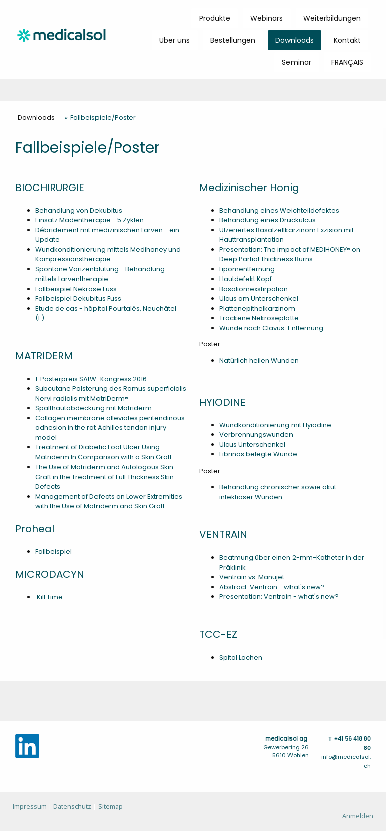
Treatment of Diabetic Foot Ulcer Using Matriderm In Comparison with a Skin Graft (103, 452)
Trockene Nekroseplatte (259, 318)
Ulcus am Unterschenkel (258, 298)
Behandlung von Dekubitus (78, 210)
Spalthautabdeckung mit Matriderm (93, 408)
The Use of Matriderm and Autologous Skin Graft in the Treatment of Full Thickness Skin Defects (104, 476)
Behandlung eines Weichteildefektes (279, 210)
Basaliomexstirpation (253, 289)
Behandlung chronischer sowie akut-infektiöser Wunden (279, 492)
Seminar (296, 62)
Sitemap (110, 806)
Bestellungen (232, 40)
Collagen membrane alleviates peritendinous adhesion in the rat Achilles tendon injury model (110, 427)
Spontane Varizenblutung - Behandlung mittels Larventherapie (100, 274)
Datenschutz (72, 806)
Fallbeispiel (53, 552)
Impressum (30, 806)
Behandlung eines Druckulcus (267, 220)
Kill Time (49, 597)
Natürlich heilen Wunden (259, 360)
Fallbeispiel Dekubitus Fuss (78, 298)
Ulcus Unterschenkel (252, 444)
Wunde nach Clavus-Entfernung (271, 328)
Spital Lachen (240, 657)
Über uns (174, 40)
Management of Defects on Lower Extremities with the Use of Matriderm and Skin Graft (108, 501)
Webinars (266, 18)
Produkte (214, 18)
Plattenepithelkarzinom (257, 308)
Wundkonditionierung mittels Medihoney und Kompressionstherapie (108, 254)
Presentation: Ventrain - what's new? (279, 596)
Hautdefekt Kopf (245, 279)
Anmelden (357, 815)
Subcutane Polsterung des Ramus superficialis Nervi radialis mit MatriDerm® (110, 393)
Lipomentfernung (247, 269)
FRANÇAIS (347, 62)
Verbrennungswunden (256, 434)
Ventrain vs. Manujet (251, 577)
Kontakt (347, 40)
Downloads (294, 40)
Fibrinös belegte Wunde (258, 454)
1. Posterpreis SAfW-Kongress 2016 (91, 379)
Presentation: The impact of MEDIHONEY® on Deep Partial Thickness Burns (289, 254)
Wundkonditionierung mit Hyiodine (275, 425)
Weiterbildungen (332, 18)
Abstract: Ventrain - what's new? (272, 587)
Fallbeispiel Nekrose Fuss (76, 289)
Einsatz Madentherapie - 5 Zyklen (89, 220)
